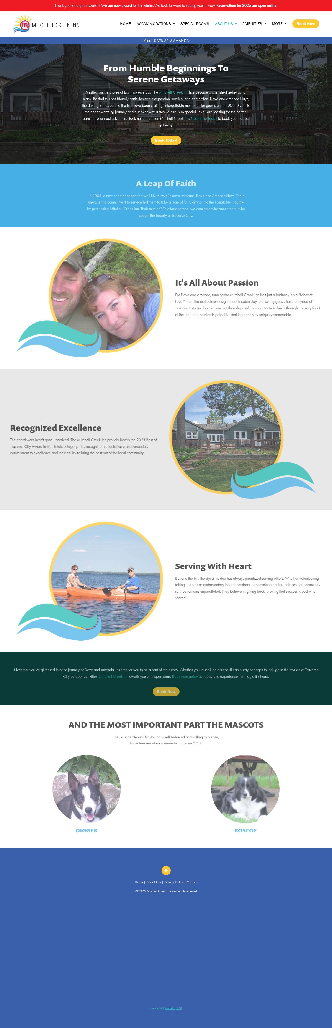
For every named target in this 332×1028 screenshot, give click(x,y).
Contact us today (204, 118)
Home (125, 23)
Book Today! (166, 140)
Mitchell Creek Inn (173, 92)
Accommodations (156, 23)
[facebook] (166, 870)
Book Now (305, 23)
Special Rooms (194, 23)
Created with (166, 1008)
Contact (192, 882)
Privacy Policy (174, 882)
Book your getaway (187, 681)
